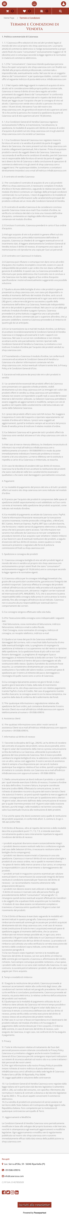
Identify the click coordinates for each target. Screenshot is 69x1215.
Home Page (9, 18)
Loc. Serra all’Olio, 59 (24, 1164)
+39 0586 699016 (12, 1170)
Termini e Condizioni (29, 18)
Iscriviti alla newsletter (34, 1205)
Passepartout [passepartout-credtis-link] (40, 1213)
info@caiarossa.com (14, 1176)
